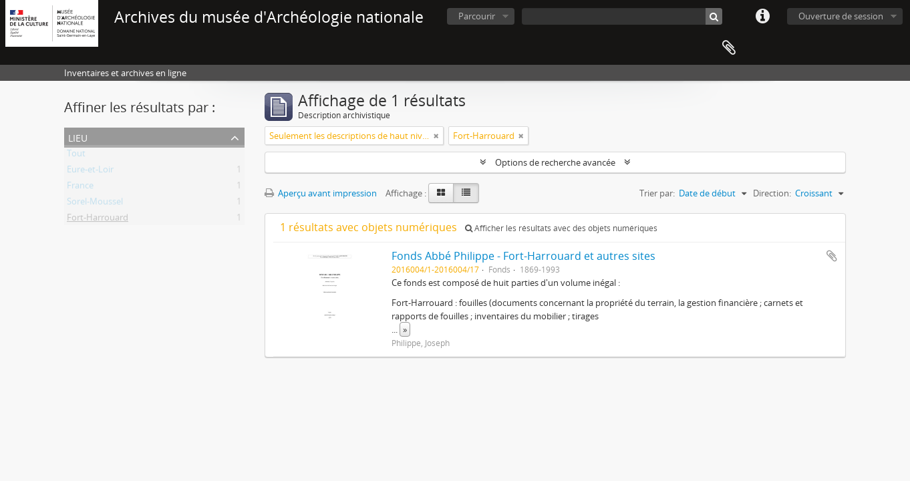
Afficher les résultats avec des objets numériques (561, 228)
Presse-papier (729, 48)
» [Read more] (405, 329)
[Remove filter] (436, 135)
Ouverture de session (840, 16)
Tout (76, 156)
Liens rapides (762, 16)
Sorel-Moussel (95, 204)
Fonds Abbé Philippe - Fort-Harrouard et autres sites (523, 256)
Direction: (772, 193)
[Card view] (441, 193)
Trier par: (657, 193)
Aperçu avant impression (321, 193)
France (80, 188)
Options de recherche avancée (555, 162)
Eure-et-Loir (90, 172)
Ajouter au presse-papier (832, 256)
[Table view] (466, 193)
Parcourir (476, 16)
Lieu (78, 137)
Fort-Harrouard (97, 220)
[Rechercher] (714, 16)
